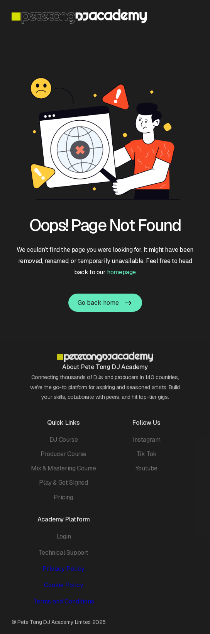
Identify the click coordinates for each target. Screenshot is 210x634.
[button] (193, 16)
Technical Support (63, 556)
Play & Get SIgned (63, 486)
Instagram (146, 443)
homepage (121, 272)
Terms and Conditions (63, 605)
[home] (79, 16)
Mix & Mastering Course (63, 471)
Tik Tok (146, 457)
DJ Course (63, 443)
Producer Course (63, 457)
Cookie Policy (63, 588)
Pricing (63, 500)
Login (63, 539)
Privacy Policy (63, 572)
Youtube (146, 471)
